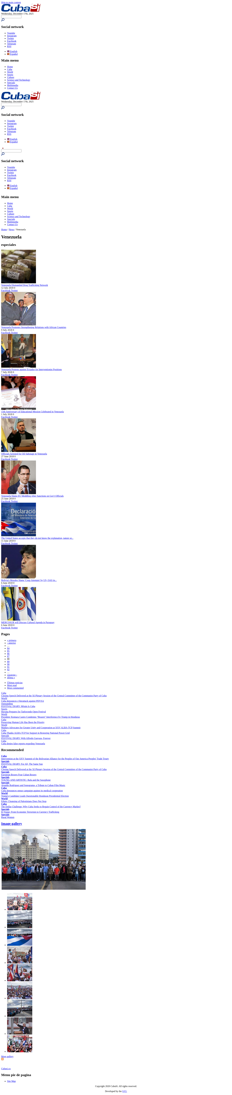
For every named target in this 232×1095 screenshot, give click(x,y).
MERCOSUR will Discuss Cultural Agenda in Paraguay (27, 622)
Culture (10, 77)
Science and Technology (18, 80)
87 (8, 656)
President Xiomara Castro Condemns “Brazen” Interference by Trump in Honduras (40, 717)
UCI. (124, 1091)
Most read (12, 685)
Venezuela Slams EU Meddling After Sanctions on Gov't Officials (32, 496)
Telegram (11, 43)
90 (8, 664)
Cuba (9, 69)
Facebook (11, 41)
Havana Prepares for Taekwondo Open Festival (23, 711)
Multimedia (12, 85)
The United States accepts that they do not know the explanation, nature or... (37, 538)
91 (8, 667)
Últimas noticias (14, 682)
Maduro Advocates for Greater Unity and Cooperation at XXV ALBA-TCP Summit (40, 727)
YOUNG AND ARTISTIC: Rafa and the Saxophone (26, 780)
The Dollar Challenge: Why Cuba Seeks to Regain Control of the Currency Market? (41, 806)
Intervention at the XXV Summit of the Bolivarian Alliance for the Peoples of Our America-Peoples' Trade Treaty (55, 758)
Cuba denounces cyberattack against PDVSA (22, 701)
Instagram (12, 35)
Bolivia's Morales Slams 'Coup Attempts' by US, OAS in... (29, 580)
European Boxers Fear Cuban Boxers (18, 774)
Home (10, 66)
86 (8, 653)
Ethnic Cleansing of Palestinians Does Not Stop (23, 801)
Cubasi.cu (6, 1068)
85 (8, 651)
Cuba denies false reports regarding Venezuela (23, 743)
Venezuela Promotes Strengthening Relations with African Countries (33, 327)
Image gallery (11, 823)
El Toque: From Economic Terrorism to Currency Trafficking (30, 812)
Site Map (11, 1081)
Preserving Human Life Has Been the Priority (22, 722)
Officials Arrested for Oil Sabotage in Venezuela (24, 454)
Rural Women (7, 817)
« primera (11, 640)
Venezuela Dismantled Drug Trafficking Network (24, 285)
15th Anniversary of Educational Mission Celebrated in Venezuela (32, 411)
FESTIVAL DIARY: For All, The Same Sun (22, 764)
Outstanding (7, 703)
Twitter (10, 38)
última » (11, 677)
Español (12, 54)
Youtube (11, 33)
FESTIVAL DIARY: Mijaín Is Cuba (18, 706)
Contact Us (12, 88)
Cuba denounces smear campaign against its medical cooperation (32, 790)
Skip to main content (11, 2)
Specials (11, 82)
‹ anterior (11, 643)
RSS (9, 46)
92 (8, 669)
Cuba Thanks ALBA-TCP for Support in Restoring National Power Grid (35, 733)
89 (8, 661)
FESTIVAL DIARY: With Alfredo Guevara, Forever (26, 738)
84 (8, 648)
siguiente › (12, 675)
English (12, 51)
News (11, 229)
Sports (10, 74)
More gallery (7, 1056)
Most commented (15, 688)
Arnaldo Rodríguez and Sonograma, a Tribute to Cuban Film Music (33, 785)
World (10, 72)
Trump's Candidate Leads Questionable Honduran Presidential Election (35, 796)
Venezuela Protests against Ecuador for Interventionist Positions (31, 369)
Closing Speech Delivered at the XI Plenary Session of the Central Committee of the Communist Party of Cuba (54, 695)
